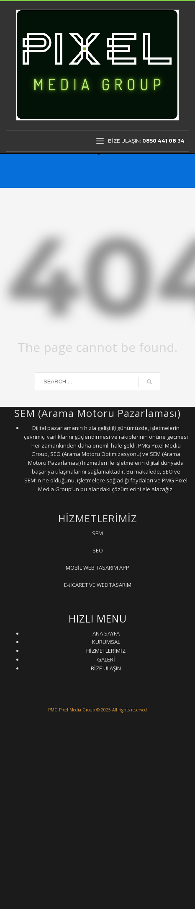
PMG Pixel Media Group (71, 710)
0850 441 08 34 (163, 141)
